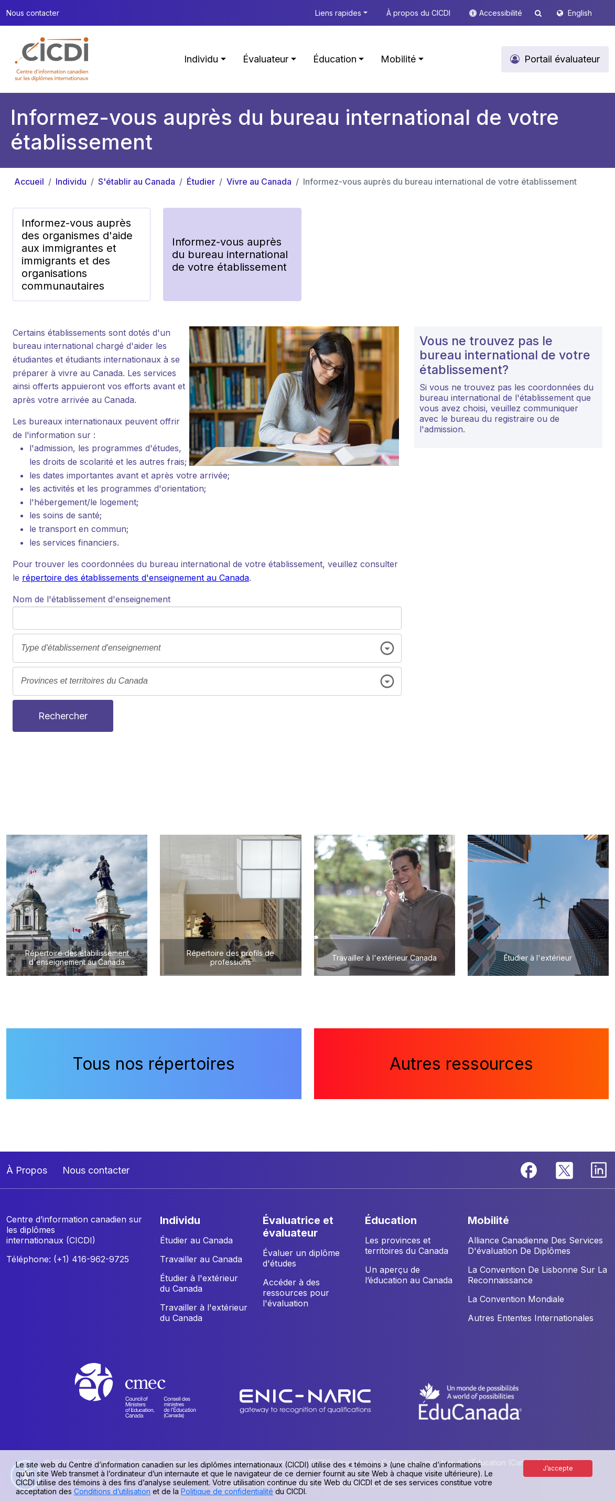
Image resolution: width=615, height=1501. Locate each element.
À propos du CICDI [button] (418, 12)
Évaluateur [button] (265, 59)
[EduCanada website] (470, 1400)
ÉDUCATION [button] (391, 1220)
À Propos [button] (26, 1170)
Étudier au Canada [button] (196, 1240)
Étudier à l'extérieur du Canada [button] (199, 1283)
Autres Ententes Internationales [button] (531, 1318)
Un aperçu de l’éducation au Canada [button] (408, 1274)
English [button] (580, 12)
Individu (71, 181)
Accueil (29, 181)
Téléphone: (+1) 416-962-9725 (67, 1259)
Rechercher (63, 715)
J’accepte (558, 1468)
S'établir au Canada (136, 181)
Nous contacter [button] (32, 12)
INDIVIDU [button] (180, 1220)
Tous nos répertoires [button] (153, 1063)
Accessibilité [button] (501, 12)
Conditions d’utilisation (112, 1491)
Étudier (201, 181)
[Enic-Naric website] (306, 1400)
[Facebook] (530, 1169)
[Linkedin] (599, 1169)
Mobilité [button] (398, 59)
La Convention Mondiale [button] (516, 1299)
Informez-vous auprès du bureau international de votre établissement (440, 181)
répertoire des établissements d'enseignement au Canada (135, 577)
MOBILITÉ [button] (488, 1220)
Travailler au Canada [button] (201, 1259)
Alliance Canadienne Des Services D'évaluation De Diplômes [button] (535, 1245)
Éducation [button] (335, 59)
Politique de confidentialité (227, 1491)
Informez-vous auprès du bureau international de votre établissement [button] (230, 254)
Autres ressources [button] (461, 1063)
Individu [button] (201, 59)
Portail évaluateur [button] (562, 59)
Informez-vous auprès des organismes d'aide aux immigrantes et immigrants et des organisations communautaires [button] (77, 254)
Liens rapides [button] (338, 12)
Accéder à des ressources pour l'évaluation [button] (296, 1292)
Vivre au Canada (259, 181)
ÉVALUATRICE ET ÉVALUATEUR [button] (298, 1226)
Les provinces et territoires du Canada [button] (406, 1245)
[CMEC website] (149, 1400)
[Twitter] (565, 1169)
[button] (52, 59)
